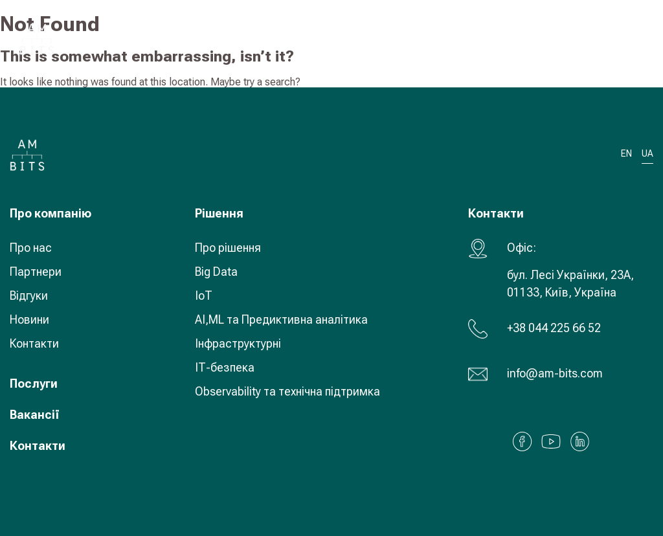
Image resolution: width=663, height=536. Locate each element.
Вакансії (35, 414)
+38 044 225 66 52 (554, 328)
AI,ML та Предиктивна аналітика (281, 319)
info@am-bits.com (555, 373)
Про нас (31, 247)
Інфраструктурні (238, 343)
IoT (203, 295)
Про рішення (228, 247)
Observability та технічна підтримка (287, 391)
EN (626, 154)
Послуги (34, 383)
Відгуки (29, 295)
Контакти (34, 343)
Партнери (36, 271)
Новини (29, 319)
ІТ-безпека (224, 367)
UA (559, 38)
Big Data (216, 271)
